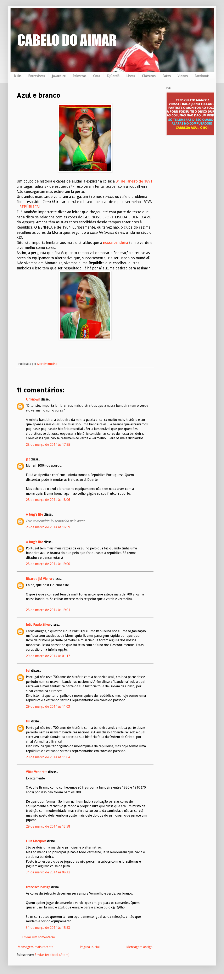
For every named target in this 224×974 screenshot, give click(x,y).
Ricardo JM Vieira (39, 579)
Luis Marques (36, 841)
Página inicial (90, 947)
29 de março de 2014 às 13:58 (48, 826)
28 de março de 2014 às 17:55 (48, 445)
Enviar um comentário (38, 937)
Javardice (59, 76)
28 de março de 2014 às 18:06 (48, 500)
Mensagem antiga (139, 947)
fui (28, 671)
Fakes (166, 76)
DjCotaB (113, 76)
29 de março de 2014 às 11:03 (48, 707)
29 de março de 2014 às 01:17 (48, 656)
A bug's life (34, 514)
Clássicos (148, 76)
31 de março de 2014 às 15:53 (48, 928)
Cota (96, 76)
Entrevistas (36, 76)
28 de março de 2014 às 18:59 (48, 527)
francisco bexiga (38, 887)
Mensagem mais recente (35, 947)
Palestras (79, 76)
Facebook (201, 76)
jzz (28, 459)
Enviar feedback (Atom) (52, 955)
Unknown (33, 399)
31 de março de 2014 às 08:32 (48, 872)
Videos (182, 76)
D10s (17, 76)
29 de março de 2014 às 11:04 (48, 757)
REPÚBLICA (29, 207)
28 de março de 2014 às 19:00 (48, 564)
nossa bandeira (115, 243)
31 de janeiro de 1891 (134, 181)
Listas (130, 76)
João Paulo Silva (38, 625)
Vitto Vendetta (36, 772)
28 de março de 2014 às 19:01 (48, 610)
